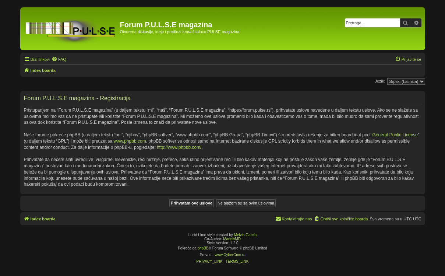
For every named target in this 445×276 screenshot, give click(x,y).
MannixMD (232, 239)
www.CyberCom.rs (230, 255)
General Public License (395, 134)
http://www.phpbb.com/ (179, 147)
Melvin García (245, 235)
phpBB (203, 248)
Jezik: (380, 81)
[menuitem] (59, 59)
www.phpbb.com (130, 141)
